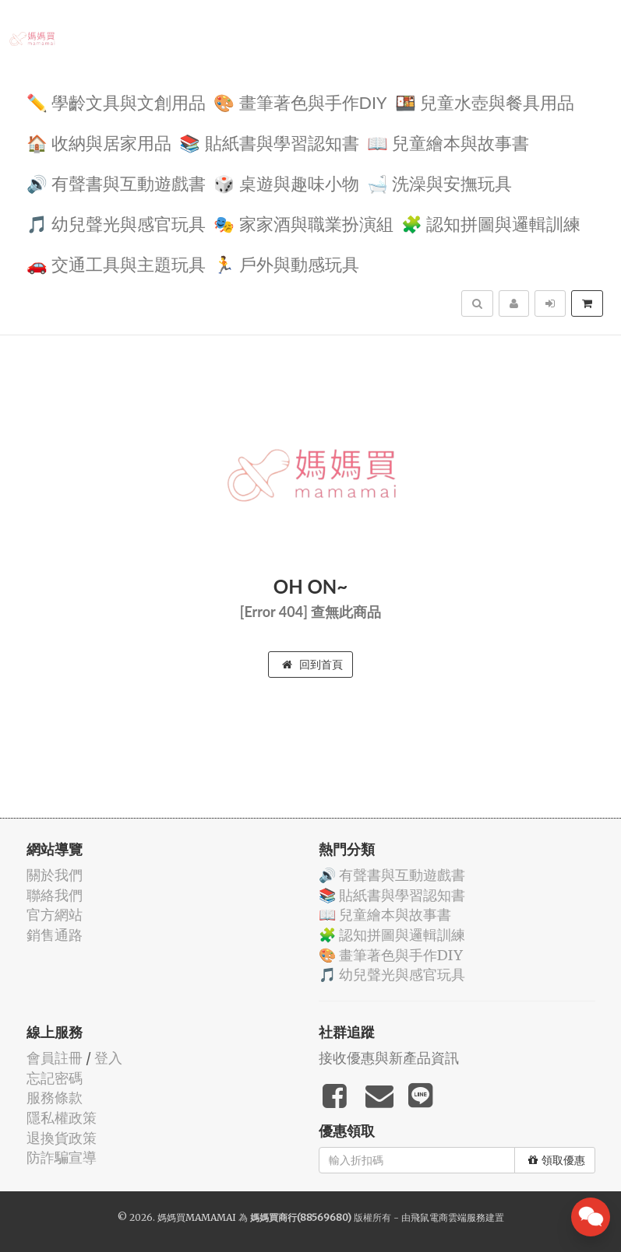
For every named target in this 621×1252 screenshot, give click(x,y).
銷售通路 (54, 935)
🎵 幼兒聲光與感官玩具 (116, 223)
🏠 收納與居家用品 (99, 142)
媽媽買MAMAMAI (196, 1217)
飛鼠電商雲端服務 (448, 1217)
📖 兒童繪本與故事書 (448, 142)
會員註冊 (54, 1058)
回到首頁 (312, 665)
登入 (108, 1058)
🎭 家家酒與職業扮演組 (303, 223)
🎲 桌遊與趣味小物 (286, 182)
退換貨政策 (61, 1138)
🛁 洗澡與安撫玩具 (440, 182)
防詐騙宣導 (61, 1157)
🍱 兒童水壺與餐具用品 (485, 101)
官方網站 (54, 915)
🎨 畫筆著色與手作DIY (299, 101)
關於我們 (54, 875)
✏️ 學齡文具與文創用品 (116, 101)
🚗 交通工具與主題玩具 (116, 263)
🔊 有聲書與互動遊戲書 (116, 182)
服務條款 (54, 1097)
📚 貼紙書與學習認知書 (269, 142)
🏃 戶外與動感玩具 (286, 263)
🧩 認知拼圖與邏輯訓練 (491, 223)
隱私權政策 (61, 1118)
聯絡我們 (54, 895)
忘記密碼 (54, 1078)
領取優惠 (556, 1160)
